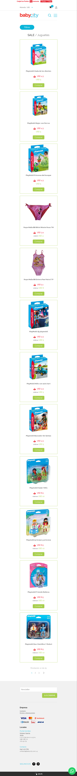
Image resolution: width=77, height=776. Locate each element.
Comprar (38, 85)
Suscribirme (49, 695)
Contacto (23, 711)
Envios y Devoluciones (27, 713)
